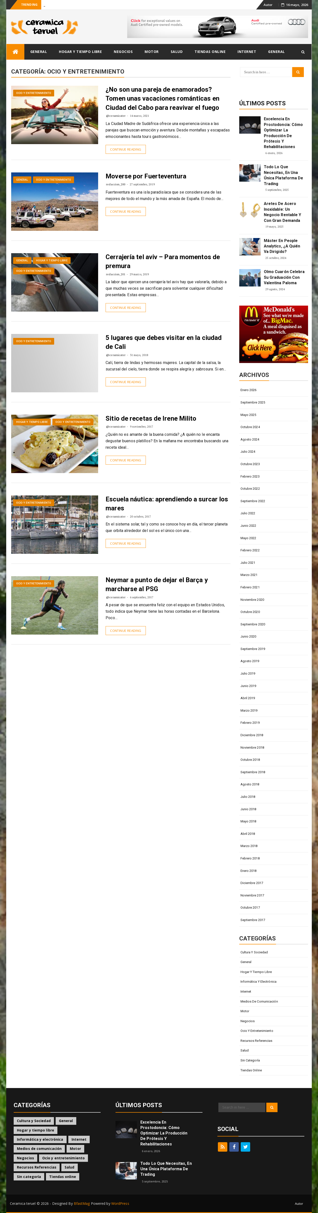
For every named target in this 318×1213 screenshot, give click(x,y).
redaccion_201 (115, 274)
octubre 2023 (250, 464)
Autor (268, 4)
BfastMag (82, 1203)
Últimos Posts (262, 103)
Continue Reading (125, 149)
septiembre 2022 (252, 501)
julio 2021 (247, 563)
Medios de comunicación (259, 1001)
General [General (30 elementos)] (66, 1120)
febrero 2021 (250, 587)
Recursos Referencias (256, 1041)
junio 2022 (248, 525)
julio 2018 (247, 797)
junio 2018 (248, 809)
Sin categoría (250, 1060)
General (38, 51)
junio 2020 (248, 636)
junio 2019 (248, 686)
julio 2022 (247, 513)
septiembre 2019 (252, 649)
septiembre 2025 (252, 402)
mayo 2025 (248, 415)
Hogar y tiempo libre (80, 51)
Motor (152, 51)
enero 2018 (248, 871)
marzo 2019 (249, 710)
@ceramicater (115, 116)
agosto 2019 (249, 661)
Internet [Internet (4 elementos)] (79, 1139)
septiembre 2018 (252, 772)
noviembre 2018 (252, 747)
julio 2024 (247, 451)
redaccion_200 (115, 184)
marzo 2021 (249, 575)
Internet (247, 51)
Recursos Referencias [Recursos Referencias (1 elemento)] (36, 1167)
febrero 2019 (250, 723)
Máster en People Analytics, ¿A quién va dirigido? (282, 246)
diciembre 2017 (251, 883)
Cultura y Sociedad (254, 952)
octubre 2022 (250, 488)
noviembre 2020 (252, 600)
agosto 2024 (249, 439)
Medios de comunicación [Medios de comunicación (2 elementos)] (39, 1148)
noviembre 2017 (252, 895)
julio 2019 (247, 673)
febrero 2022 (250, 550)
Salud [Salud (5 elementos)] (70, 1167)
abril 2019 (247, 698)
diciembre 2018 (251, 735)
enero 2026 (248, 390)
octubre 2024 (250, 427)
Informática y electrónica (258, 981)
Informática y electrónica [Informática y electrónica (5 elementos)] (40, 1139)
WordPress (120, 1203)
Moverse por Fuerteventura (146, 176)
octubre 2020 (250, 612)
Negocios (123, 51)
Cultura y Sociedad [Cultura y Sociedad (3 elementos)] (34, 1120)
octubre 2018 (250, 760)
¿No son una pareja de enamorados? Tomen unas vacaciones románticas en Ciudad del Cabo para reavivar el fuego (162, 98)
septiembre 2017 (252, 920)
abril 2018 (247, 834)
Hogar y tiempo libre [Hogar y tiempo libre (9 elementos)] (35, 1130)
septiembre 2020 (252, 624)
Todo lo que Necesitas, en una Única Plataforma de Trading (283, 175)
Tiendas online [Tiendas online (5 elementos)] (62, 1176)
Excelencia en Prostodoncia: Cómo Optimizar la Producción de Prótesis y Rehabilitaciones (283, 133)
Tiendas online (210, 51)
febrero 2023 (250, 476)
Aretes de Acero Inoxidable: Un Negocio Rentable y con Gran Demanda (282, 212)
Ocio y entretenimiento (33, 93)
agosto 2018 (249, 784)
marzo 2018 (249, 846)
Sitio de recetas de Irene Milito (151, 418)
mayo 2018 (248, 821)
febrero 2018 (250, 858)
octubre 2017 (250, 907)
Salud (177, 51)
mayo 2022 (248, 538)
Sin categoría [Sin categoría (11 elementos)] (29, 1176)
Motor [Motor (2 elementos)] (75, 1148)
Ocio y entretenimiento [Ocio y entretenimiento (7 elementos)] (63, 1158)
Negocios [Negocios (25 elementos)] (25, 1158)
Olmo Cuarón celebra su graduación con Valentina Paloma (284, 277)
